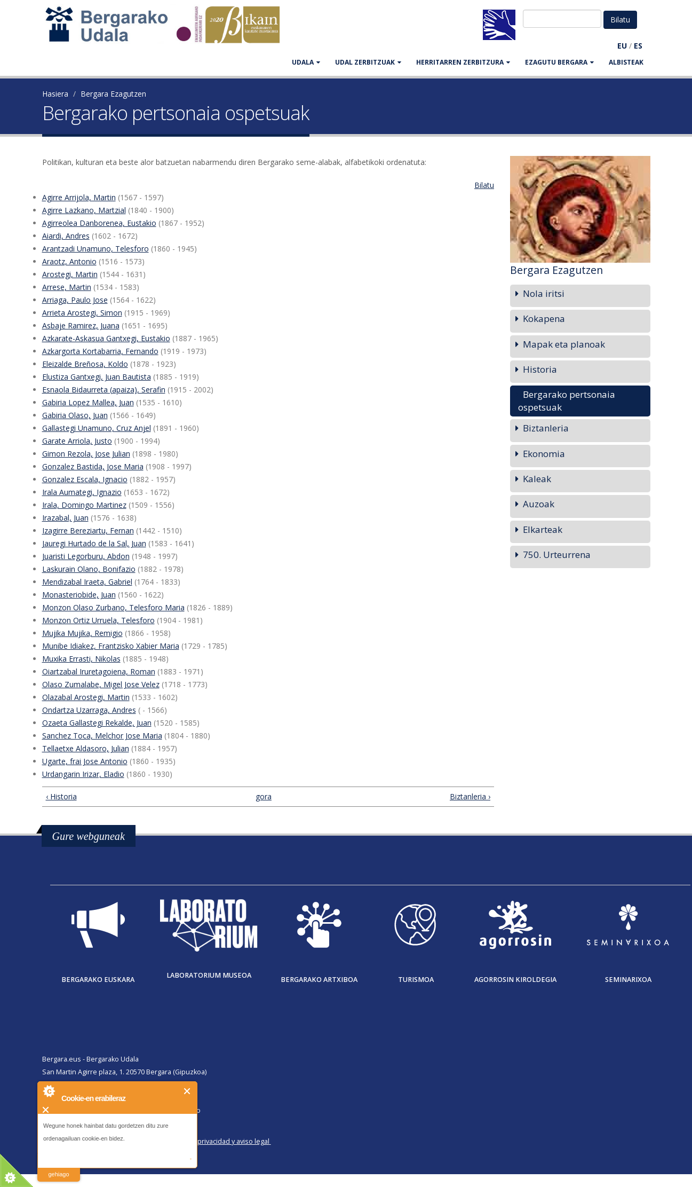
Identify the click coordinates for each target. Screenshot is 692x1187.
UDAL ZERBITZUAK (368, 62)
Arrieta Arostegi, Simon (82, 313)
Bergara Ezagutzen (113, 94)
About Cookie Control (48, 1091)
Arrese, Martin (66, 287)
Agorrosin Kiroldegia (515, 979)
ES (638, 46)
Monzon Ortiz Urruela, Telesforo (98, 620)
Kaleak (537, 479)
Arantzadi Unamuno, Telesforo (95, 248)
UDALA (306, 62)
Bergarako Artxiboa (319, 979)
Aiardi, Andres (66, 236)
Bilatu (484, 185)
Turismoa (416, 979)
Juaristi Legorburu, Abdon (86, 556)
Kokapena (544, 318)
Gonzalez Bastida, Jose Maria (93, 466)
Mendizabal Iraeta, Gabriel (87, 582)
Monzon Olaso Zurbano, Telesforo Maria (113, 607)
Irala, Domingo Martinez (84, 505)
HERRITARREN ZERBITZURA (463, 62)
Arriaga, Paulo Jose (75, 300)
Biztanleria (546, 428)
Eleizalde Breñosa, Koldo (85, 364)
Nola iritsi (543, 293)
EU (622, 46)
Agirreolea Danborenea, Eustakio (99, 223)
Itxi (187, 1091)
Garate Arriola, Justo (77, 441)
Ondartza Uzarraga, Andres (89, 710)
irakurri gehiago (58, 1167)
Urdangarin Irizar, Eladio (83, 774)
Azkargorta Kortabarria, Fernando (100, 351)
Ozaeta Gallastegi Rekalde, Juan (97, 723)
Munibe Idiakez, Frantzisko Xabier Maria (110, 646)
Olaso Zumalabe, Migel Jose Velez (101, 684)
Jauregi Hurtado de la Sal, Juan (94, 543)
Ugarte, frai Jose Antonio (85, 761)
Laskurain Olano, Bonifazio (89, 569)
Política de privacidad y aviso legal (216, 1141)
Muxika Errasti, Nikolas (81, 659)
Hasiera (55, 94)
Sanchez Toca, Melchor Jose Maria (102, 735)
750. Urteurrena (557, 554)
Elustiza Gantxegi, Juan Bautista (96, 377)
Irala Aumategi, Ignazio (82, 492)
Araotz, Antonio (69, 261)
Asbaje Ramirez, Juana (81, 325)
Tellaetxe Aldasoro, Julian (85, 748)
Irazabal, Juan (65, 518)
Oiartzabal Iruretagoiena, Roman (98, 671)
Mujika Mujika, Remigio (82, 633)
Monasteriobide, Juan (79, 594)
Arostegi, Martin (70, 274)
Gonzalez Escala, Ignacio (85, 479)
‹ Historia (61, 796)
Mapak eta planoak (564, 344)
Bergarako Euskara (97, 979)
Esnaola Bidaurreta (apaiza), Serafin (103, 389)
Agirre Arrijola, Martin (79, 197)
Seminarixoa (628, 979)
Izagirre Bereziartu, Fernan (88, 530)
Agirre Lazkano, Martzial (84, 210)
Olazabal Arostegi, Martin (86, 697)
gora (264, 796)
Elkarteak (542, 529)
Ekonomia (544, 453)
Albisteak (626, 62)
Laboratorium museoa (208, 975)
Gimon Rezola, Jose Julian (86, 454)
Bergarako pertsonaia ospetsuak (566, 400)
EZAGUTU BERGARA (559, 62)
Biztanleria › (470, 796)
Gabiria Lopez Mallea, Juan (88, 402)
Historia (540, 369)
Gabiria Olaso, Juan (75, 415)
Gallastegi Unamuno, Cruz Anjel (96, 428)
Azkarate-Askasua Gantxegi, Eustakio (106, 338)
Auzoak (538, 504)
